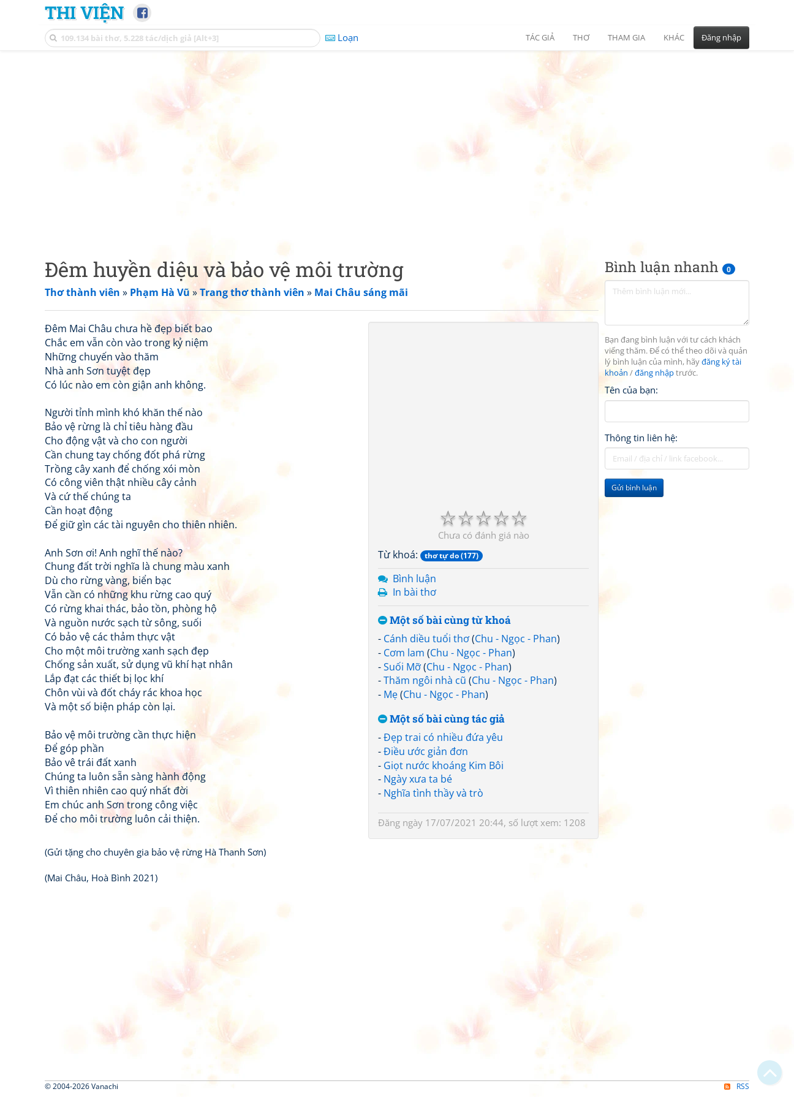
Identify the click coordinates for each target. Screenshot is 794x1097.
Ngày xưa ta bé (418, 779)
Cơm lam (404, 652)
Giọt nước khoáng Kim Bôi (444, 765)
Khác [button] (674, 37)
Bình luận (414, 578)
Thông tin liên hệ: (641, 437)
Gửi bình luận (634, 487)
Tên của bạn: (631, 390)
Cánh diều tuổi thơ (426, 638)
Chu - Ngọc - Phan (516, 638)
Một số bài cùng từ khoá (444, 620)
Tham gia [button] (626, 37)
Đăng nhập (721, 37)
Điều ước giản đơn (426, 751)
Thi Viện (84, 12)
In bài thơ (414, 592)
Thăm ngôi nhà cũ (425, 680)
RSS (736, 1086)
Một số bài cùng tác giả (441, 719)
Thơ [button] (581, 37)
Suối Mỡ (402, 667)
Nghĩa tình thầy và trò (433, 793)
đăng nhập (654, 373)
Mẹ (391, 694)
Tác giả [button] (540, 37)
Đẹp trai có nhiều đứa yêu (443, 737)
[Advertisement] (397, 144)
